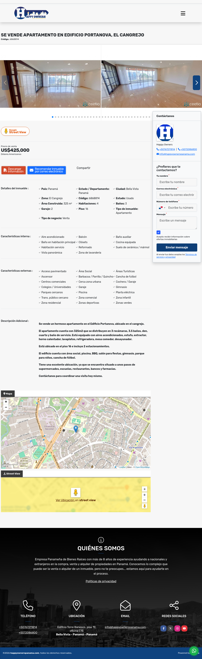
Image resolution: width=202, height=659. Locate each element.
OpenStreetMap (142, 467)
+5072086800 (189, 149)
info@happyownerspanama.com (177, 154)
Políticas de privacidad (101, 581)
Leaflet (123, 467)
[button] (52, 117)
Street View (15, 131)
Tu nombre (163, 175)
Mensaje (162, 214)
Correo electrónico (167, 188)
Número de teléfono (168, 201)
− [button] (6, 407)
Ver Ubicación (65, 500)
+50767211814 (167, 149)
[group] (50, 82)
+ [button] (6, 402)
